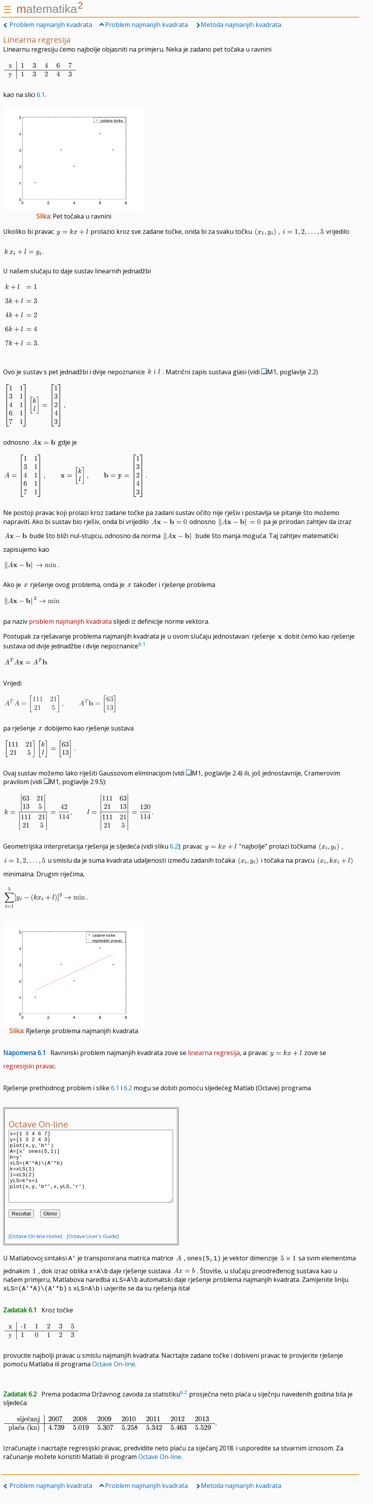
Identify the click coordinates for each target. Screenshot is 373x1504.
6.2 (174, 846)
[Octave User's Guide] (93, 1250)
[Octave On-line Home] (35, 1250)
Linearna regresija (36, 39)
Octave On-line (113, 1378)
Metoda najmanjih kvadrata (241, 24)
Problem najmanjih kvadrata (50, 24)
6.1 (41, 94)
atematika (49, 8)
